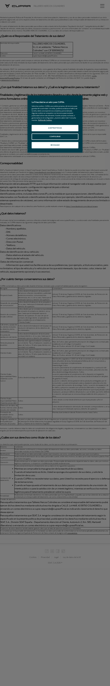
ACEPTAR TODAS (55, 128)
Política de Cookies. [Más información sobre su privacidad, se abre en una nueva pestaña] (45, 120)
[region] (55, 124)
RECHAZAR (55, 145)
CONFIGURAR (55, 136)
